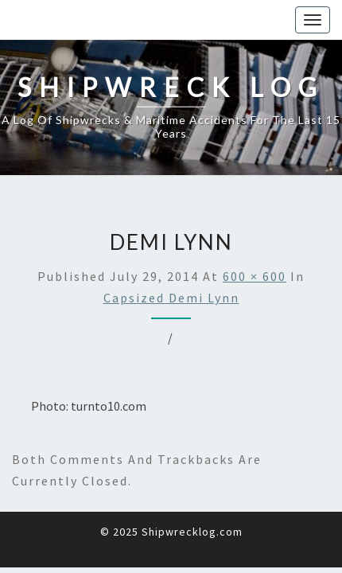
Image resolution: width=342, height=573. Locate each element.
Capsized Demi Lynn (171, 298)
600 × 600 (254, 276)
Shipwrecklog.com (192, 531)
